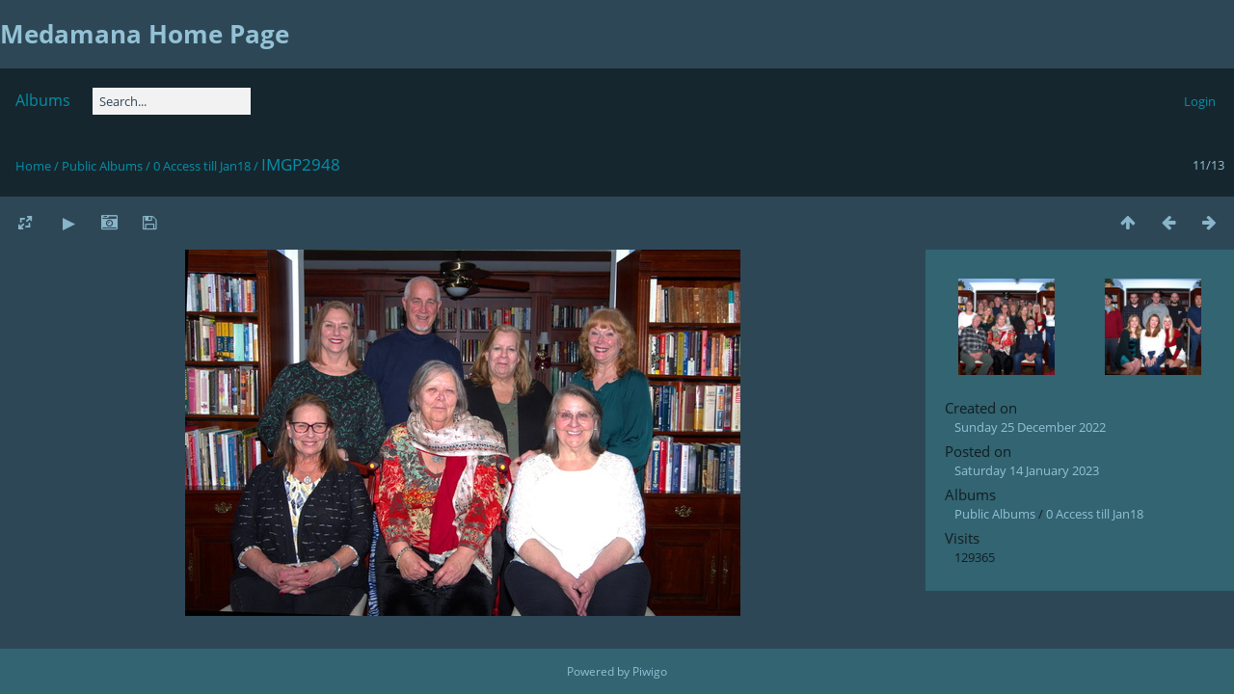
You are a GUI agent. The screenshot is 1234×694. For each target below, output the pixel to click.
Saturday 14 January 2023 (1026, 470)
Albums (42, 100)
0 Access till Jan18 (202, 165)
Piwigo (649, 671)
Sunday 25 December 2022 (1030, 427)
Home (33, 165)
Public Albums (102, 165)
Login (1200, 101)
